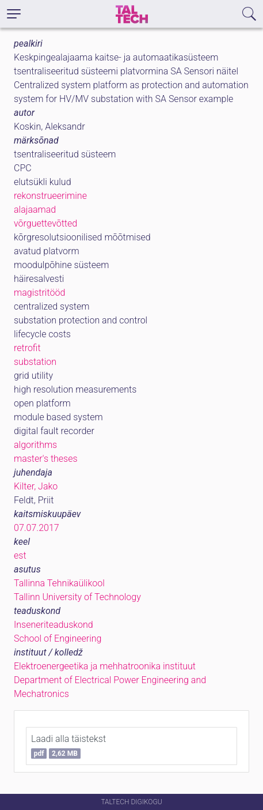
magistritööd (39, 292)
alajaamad (35, 209)
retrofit (27, 347)
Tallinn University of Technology (77, 597)
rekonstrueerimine (50, 195)
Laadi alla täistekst (68, 746)
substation (35, 361)
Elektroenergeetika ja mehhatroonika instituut (105, 666)
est (20, 555)
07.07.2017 (36, 527)
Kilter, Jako (36, 486)
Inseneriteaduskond (53, 624)
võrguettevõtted (45, 223)
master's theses (46, 458)
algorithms (35, 444)
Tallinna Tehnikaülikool (59, 583)
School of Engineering (57, 638)
